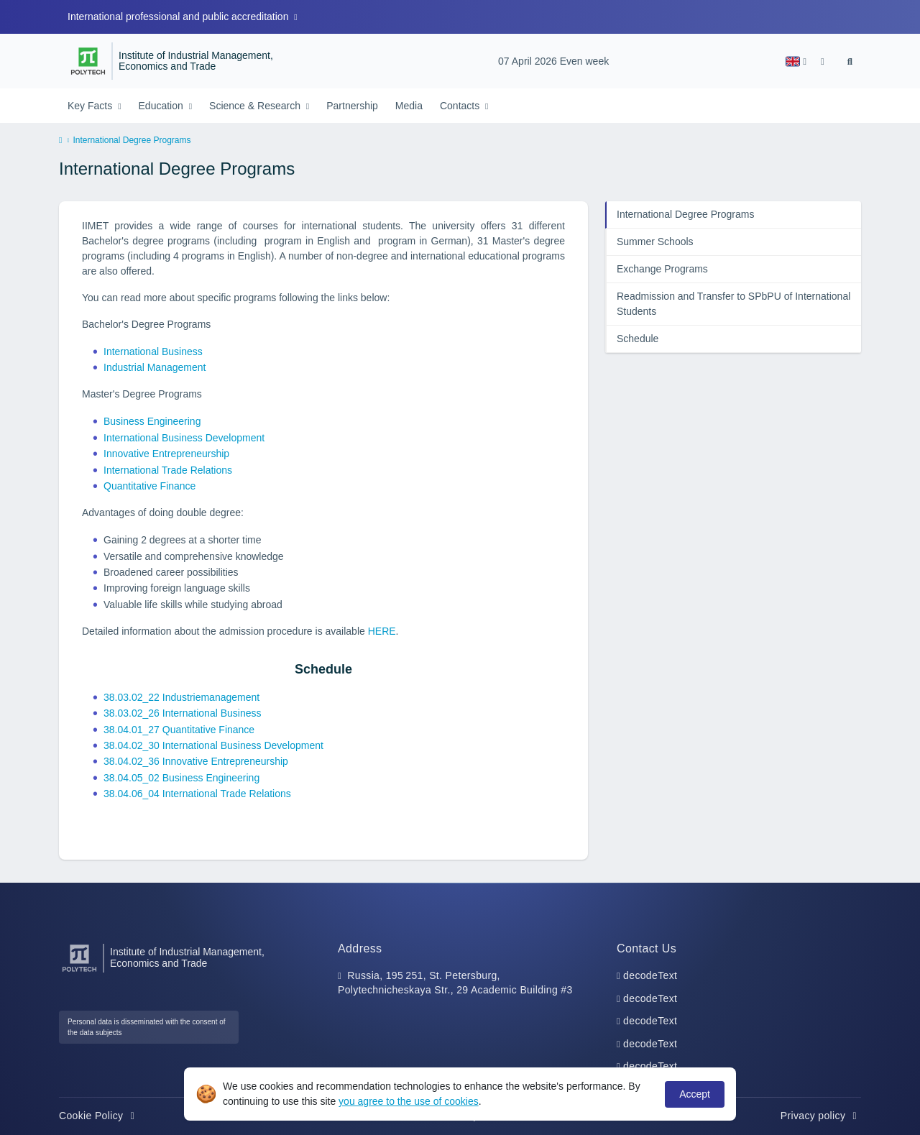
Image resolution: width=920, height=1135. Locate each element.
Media (409, 105)
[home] (60, 141)
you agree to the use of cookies (409, 1101)
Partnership (352, 105)
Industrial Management (155, 367)
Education (162, 105)
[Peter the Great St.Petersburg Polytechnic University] (88, 61)
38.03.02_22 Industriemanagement (181, 697)
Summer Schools (655, 241)
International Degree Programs (685, 214)
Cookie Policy (99, 1115)
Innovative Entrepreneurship (166, 453)
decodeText (650, 975)
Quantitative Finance (150, 486)
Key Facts (91, 105)
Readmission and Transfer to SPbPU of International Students (733, 303)
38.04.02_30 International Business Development (213, 745)
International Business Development (184, 438)
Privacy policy (821, 1115)
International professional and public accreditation (179, 16)
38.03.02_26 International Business (183, 713)
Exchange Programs (662, 269)
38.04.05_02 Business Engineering (181, 778)
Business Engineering (152, 421)
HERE (382, 631)
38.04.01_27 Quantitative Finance (179, 729)
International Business (153, 351)
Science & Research (256, 105)
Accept (694, 1094)
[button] (796, 61)
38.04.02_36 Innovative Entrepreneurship (196, 761)
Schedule (637, 338)
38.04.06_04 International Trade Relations (197, 793)
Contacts (461, 105)
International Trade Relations (168, 470)
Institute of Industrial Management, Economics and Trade (196, 61)
